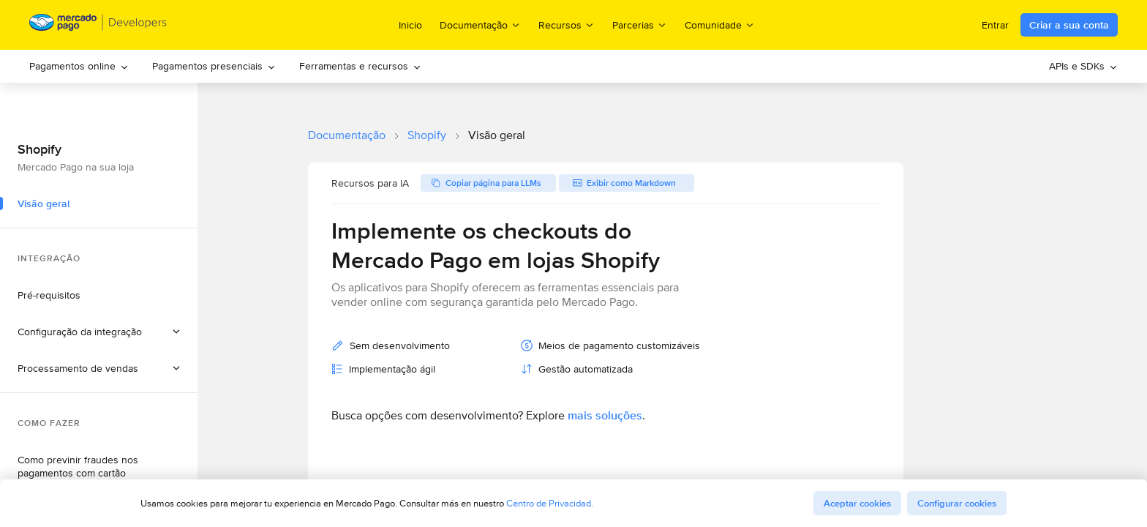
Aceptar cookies (857, 503)
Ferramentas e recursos (360, 66)
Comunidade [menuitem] (720, 24)
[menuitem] (79, 66)
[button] (99, 331)
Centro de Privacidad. (549, 503)
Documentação (347, 135)
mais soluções (605, 415)
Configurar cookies (956, 503)
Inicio (410, 25)
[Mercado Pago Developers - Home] (98, 25)
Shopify (426, 135)
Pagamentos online (79, 66)
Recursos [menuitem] (566, 24)
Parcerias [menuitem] (639, 24)
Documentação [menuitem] (480, 24)
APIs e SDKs (1083, 66)
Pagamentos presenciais (214, 66)
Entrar (995, 25)
